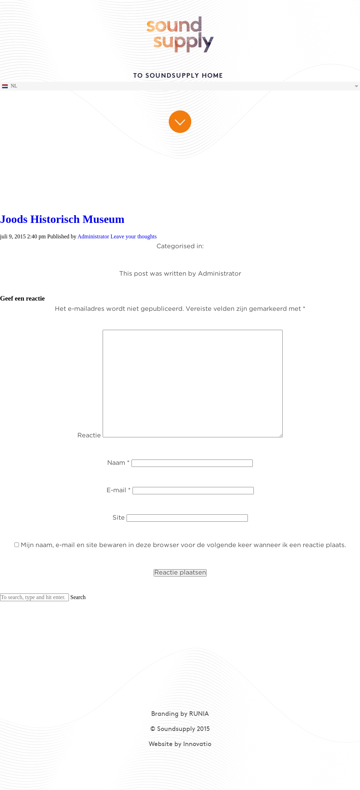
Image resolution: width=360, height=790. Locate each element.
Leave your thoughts (133, 236)
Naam (118, 463)
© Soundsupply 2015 (180, 729)
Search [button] (78, 597)
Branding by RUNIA (180, 714)
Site (118, 518)
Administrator (93, 236)
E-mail (119, 490)
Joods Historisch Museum (62, 219)
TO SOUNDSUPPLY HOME (178, 76)
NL (9, 86)
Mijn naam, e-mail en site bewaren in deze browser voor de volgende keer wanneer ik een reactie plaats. (183, 545)
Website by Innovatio (180, 744)
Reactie (89, 435)
